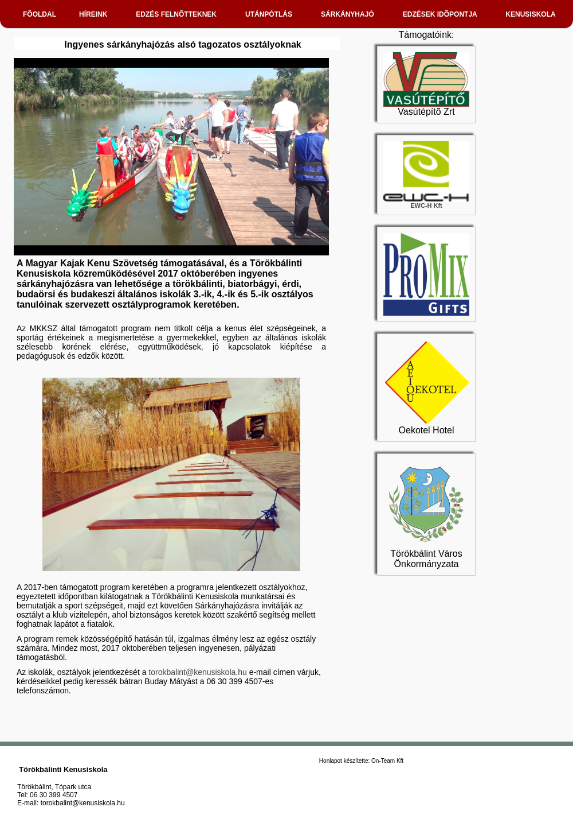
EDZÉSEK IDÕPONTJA (443, 14)
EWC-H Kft (426, 202)
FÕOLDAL (39, 14)
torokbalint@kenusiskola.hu (197, 672)
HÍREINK (96, 14)
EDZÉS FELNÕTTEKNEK (179, 14)
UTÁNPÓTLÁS (271, 14)
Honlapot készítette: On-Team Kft (361, 761)
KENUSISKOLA (533, 14)
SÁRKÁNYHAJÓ (350, 14)
